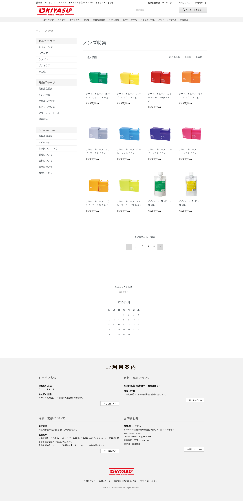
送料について (46, 163)
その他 (89, 21)
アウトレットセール (174, 21)
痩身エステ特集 (134, 21)
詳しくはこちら (110, 405)
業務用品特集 (102, 21)
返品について (46, 169)
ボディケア (76, 21)
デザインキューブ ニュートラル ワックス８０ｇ (160, 100)
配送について (46, 157)
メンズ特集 (118, 21)
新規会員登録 (154, 3)
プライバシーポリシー (153, 482)
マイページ (167, 3)
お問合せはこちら (194, 450)
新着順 (199, 59)
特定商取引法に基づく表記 (126, 482)
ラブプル (43, 61)
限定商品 (192, 21)
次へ (159, 248)
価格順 (187, 59)
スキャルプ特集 (153, 21)
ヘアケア (63, 21)
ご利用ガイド (201, 3)
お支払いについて (48, 151)
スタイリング (48, 21)
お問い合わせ (185, 3)
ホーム (39, 33)
